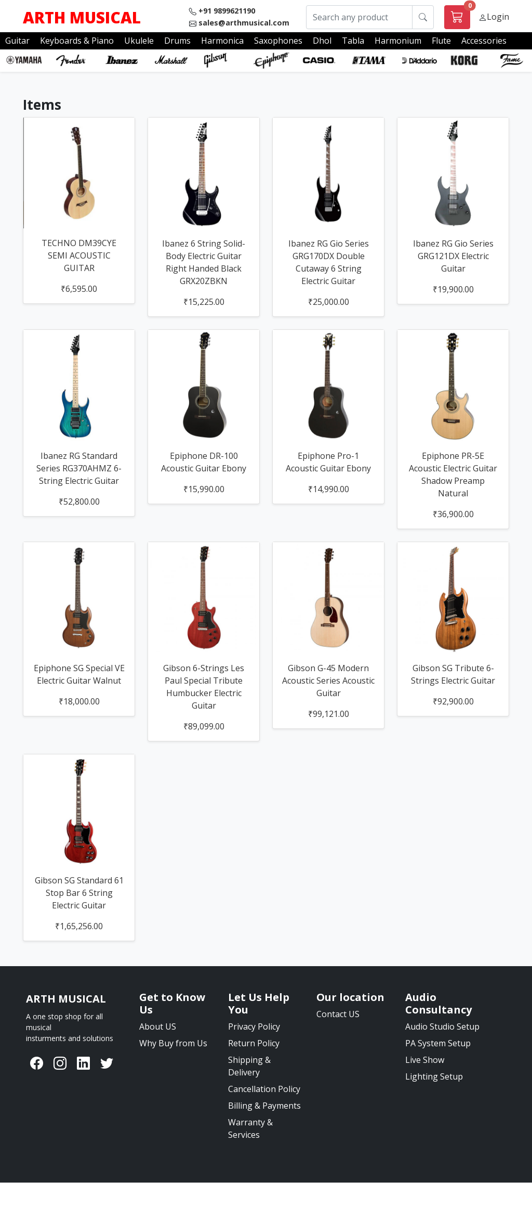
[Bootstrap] (66, 999)
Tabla (353, 40)
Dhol (322, 40)
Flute (441, 40)
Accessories (484, 40)
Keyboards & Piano (77, 40)
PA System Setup (438, 1043)
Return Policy (254, 1043)
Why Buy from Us (173, 1043)
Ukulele (139, 40)
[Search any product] (359, 17)
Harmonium (398, 40)
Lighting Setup (434, 1076)
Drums (177, 40)
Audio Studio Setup (442, 1026)
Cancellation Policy (264, 1089)
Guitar (17, 40)
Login (498, 16)
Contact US (338, 1014)
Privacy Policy (254, 1026)
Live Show (424, 1060)
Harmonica (222, 40)
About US (157, 1026)
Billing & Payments (264, 1105)
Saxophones (278, 40)
